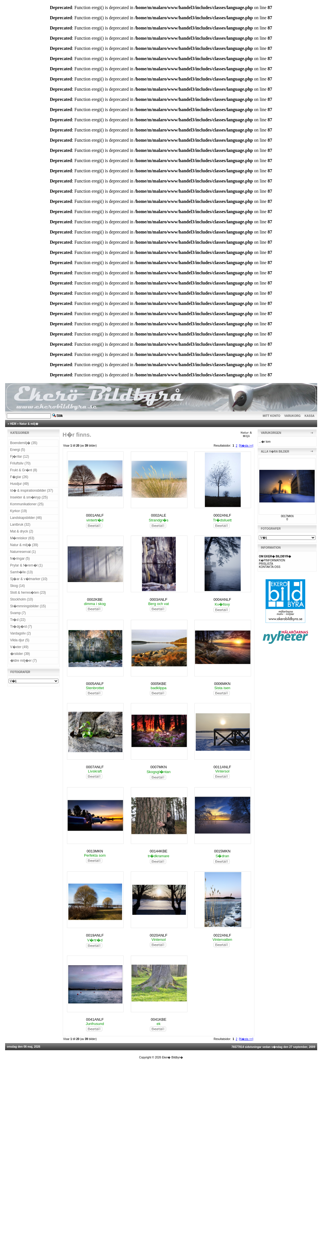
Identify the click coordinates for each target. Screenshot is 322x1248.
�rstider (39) (20, 654)
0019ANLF (95, 935)
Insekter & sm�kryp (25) (29, 497)
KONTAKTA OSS (269, 566)
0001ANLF (95, 515)
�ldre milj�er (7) (23, 661)
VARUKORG (292, 415)
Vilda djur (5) (20, 640)
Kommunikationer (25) (27, 504)
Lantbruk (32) (20, 525)
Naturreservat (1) (23, 552)
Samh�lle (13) (21, 572)
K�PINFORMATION (272, 560)
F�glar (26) (19, 477)
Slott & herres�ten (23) (28, 593)
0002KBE (95, 599)
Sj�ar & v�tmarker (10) (28, 579)
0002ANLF (222, 515)
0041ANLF (95, 1019)
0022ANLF (222, 935)
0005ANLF (95, 684)
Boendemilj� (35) (23, 443)
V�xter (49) (19, 647)
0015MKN (222, 851)
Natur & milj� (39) (24, 545)
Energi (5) (17, 450)
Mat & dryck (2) (21, 531)
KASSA (310, 415)
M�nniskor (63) (22, 538)
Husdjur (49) (19, 484)
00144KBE (158, 851)
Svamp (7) (18, 613)
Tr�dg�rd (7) (21, 627)
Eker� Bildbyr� (172, 1057)
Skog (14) (17, 586)
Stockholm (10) (21, 599)
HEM (13, 423)
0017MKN (287, 516)
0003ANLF (158, 599)
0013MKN (95, 851)
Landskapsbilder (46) (26, 518)
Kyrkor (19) (18, 511)
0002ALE (158, 515)
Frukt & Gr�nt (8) (23, 470)
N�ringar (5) (20, 559)
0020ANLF (158, 935)
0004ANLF (222, 599)
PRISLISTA (266, 563)
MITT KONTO (271, 415)
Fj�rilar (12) (19, 457)
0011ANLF (222, 767)
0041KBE (158, 1019)
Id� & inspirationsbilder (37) (31, 491)
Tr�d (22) (18, 620)
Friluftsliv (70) (20, 463)
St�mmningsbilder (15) (28, 606)
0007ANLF (95, 767)
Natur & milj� (29, 423)
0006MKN (222, 684)
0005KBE (158, 684)
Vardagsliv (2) (20, 633)
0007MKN (158, 767)
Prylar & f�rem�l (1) (26, 565)
